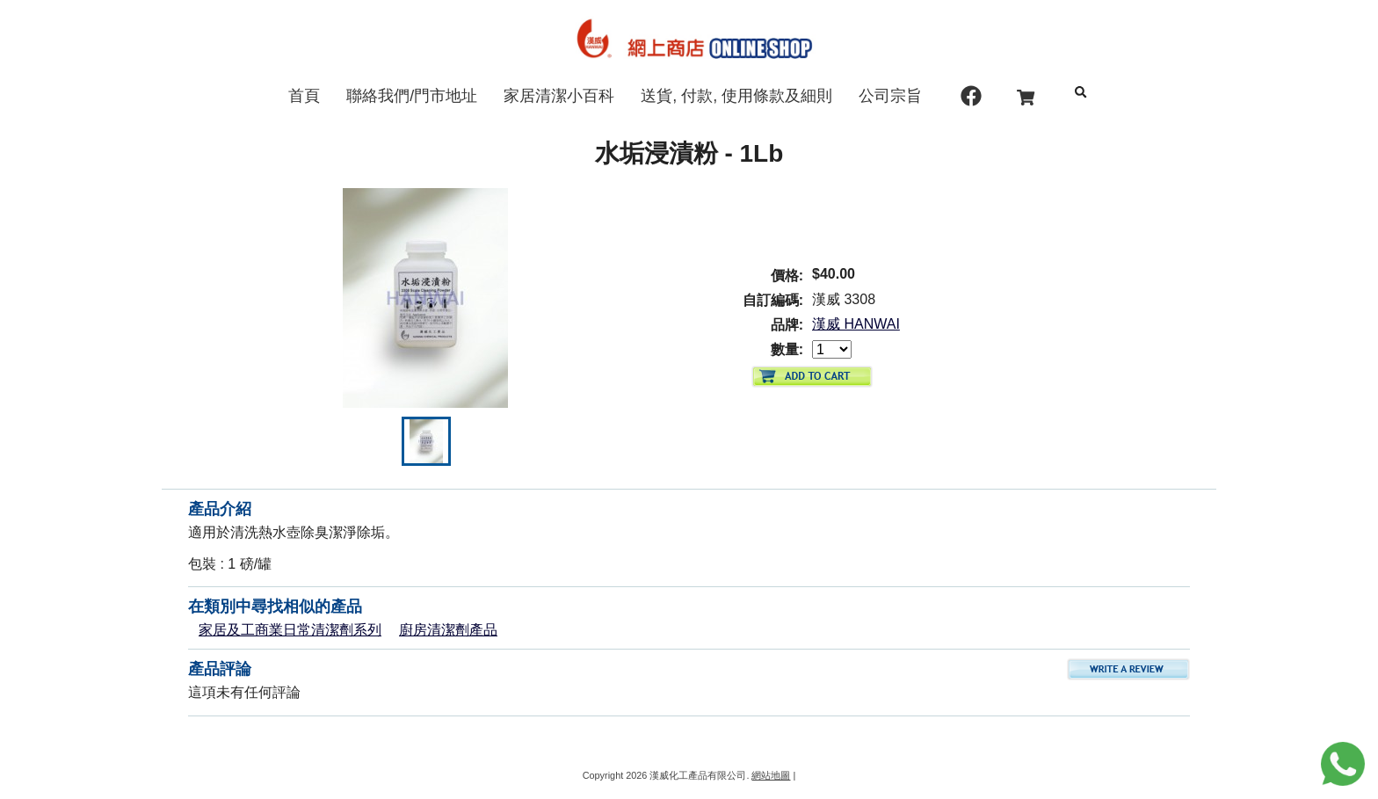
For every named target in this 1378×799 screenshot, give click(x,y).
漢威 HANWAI (856, 323)
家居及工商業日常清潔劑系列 (290, 629)
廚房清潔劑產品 (448, 629)
